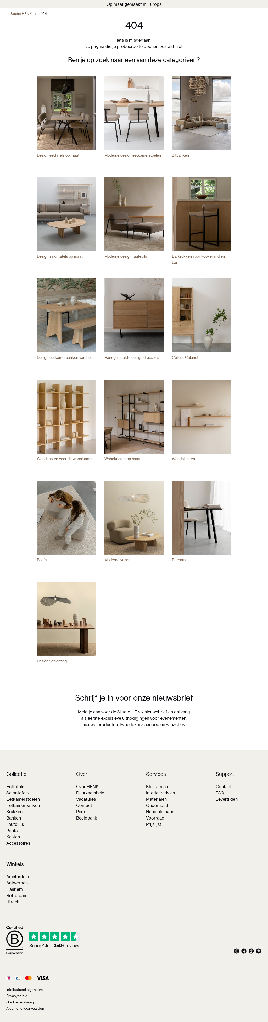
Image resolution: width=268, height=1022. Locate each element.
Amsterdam (17, 876)
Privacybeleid (16, 996)
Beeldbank (86, 817)
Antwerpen (17, 882)
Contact (84, 805)
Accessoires (18, 842)
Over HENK (87, 786)
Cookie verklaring (20, 1002)
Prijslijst (153, 824)
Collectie (16, 774)
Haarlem (14, 889)
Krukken (14, 811)
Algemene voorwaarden (25, 1008)
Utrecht (13, 901)
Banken (13, 817)
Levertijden (227, 798)
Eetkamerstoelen (23, 798)
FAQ (220, 792)
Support (225, 774)
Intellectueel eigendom (24, 989)
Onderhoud (157, 805)
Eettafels (15, 786)
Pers (80, 811)
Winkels (15, 864)
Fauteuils (15, 824)
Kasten (13, 836)
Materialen (156, 798)
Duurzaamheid (90, 792)
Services (156, 774)
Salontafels (17, 792)
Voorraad (155, 817)
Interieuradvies (160, 792)
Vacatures (86, 798)
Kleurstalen (157, 786)
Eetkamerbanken (23, 805)
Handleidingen (160, 811)
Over (81, 774)
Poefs (12, 830)
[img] (54, 940)
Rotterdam (16, 895)
